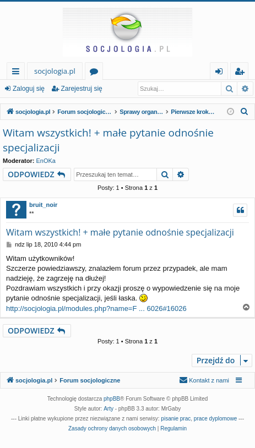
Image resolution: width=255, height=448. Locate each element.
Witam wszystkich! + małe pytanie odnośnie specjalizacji (108, 140)
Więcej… (18, 73)
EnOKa (46, 160)
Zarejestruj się (81, 88)
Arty (108, 409)
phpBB (112, 399)
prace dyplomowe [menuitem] (215, 419)
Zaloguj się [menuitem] (221, 73)
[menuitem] (244, 112)
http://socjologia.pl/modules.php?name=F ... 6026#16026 (96, 308)
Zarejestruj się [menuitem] (242, 73)
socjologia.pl (54, 71)
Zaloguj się (29, 88)
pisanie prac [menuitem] (176, 419)
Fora (96, 73)
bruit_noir (43, 204)
